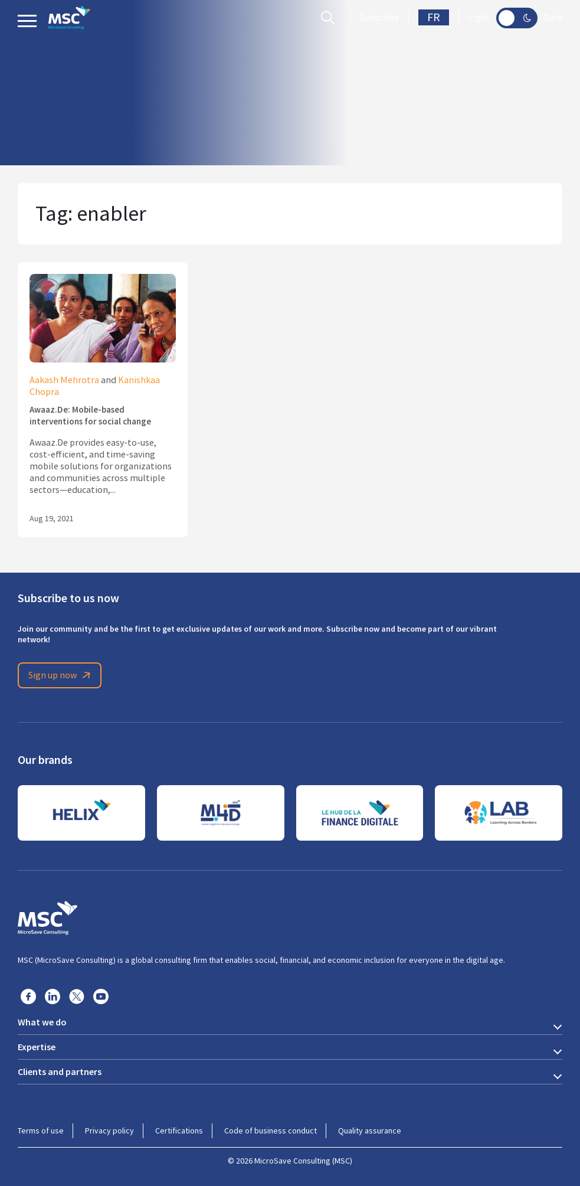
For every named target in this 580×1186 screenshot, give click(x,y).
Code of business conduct (270, 1130)
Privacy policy (109, 1130)
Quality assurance (369, 1130)
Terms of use (41, 1130)
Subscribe (379, 18)
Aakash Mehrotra (64, 380)
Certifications (179, 1130)
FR (433, 17)
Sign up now (61, 675)
